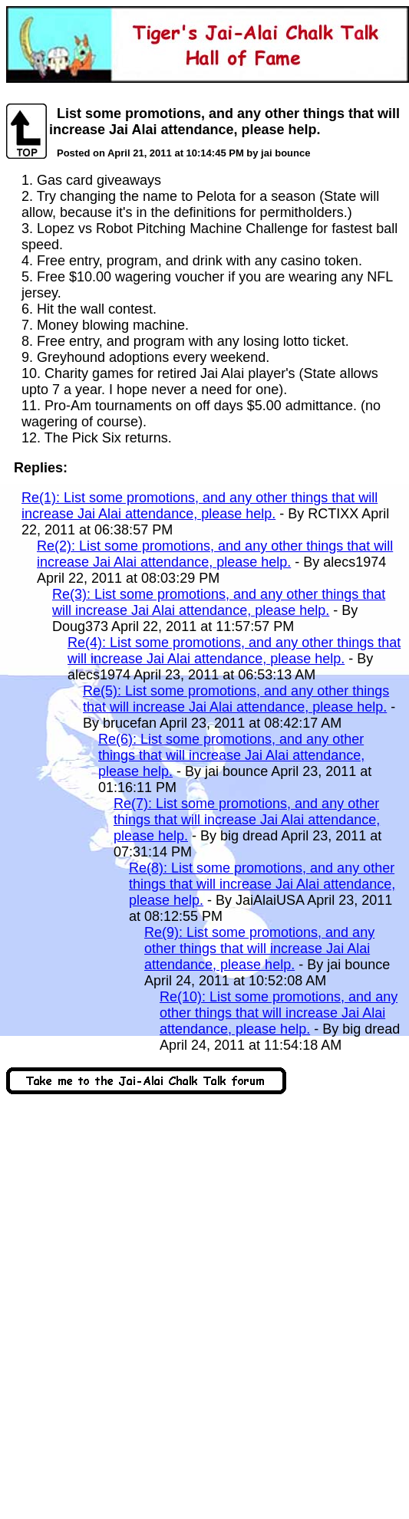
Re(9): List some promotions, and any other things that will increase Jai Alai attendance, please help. (259, 948)
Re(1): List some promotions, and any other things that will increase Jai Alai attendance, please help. (199, 505)
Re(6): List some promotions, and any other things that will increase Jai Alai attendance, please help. (231, 755)
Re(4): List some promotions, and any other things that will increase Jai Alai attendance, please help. (234, 650)
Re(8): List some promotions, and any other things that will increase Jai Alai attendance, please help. (262, 884)
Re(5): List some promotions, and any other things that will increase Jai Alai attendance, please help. (236, 699)
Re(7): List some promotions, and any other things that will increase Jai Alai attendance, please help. (247, 819)
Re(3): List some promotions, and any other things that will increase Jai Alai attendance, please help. (218, 602)
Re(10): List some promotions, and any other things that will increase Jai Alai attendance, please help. (278, 1013)
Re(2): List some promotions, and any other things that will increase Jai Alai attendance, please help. (215, 554)
